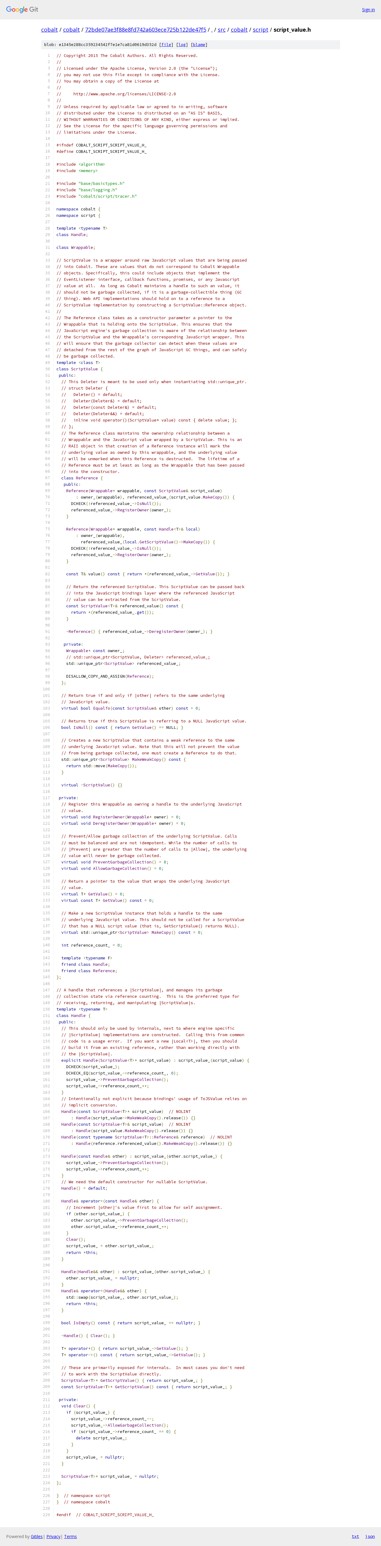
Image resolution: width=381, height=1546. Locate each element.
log (182, 44)
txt (355, 1536)
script (260, 29)
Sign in (368, 9)
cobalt (49, 29)
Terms (70, 1536)
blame (199, 44)
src (222, 29)
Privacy (53, 1536)
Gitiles (37, 1536)
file (166, 44)
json (370, 1536)
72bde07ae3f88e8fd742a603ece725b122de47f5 (145, 29)
